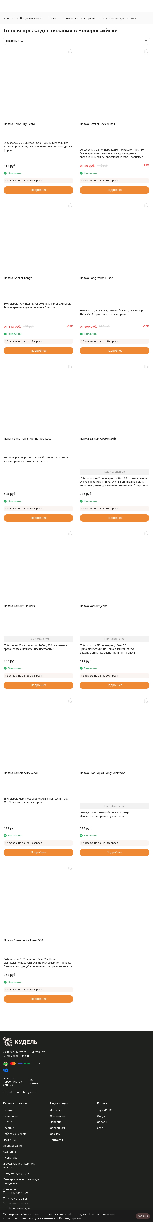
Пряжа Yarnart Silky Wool (21, 773)
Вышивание (11, 1116)
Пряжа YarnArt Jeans (93, 606)
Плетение (9, 1140)
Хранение (9, 1151)
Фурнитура (10, 1157)
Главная (8, 18)
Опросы (102, 1122)
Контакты (56, 1140)
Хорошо (143, 1216)
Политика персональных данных (12, 1082)
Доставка (56, 1110)
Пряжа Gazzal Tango (18, 278)
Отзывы (55, 1134)
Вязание (8, 1110)
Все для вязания (30, 18)
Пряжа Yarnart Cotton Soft (98, 438)
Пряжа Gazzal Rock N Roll (97, 124)
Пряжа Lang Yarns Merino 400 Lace (27, 438)
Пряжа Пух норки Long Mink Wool (103, 773)
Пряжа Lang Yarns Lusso (96, 278)
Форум (101, 1116)
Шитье (7, 1122)
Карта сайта (34, 1081)
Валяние (8, 1128)
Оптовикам (57, 1128)
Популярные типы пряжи (79, 18)
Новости (55, 1122)
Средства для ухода (16, 1173)
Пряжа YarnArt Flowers (19, 606)
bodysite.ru (30, 1092)
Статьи (101, 1128)
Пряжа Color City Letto (19, 124)
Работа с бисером (14, 1134)
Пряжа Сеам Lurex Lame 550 (23, 940)
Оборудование (13, 1145)
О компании (58, 1116)
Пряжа (52, 18)
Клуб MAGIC (104, 1110)
